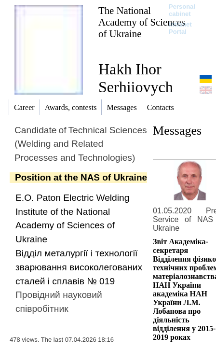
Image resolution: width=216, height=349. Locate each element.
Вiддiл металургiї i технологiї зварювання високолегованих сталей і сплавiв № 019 (78, 267)
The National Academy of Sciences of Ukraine (141, 22)
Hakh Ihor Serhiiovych (135, 78)
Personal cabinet (182, 10)
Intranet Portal (180, 28)
